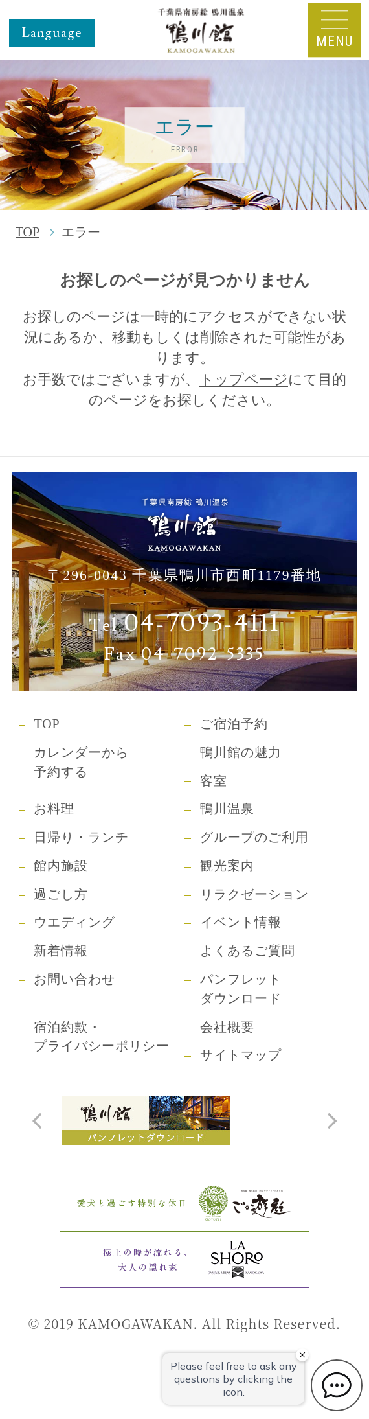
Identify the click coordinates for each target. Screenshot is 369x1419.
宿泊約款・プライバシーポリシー (102, 1037)
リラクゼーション (254, 894)
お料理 (54, 809)
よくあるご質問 (247, 950)
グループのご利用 (254, 837)
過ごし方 (61, 894)
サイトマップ (241, 1055)
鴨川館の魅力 (241, 752)
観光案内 (227, 866)
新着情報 (61, 950)
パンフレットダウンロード (241, 989)
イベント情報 (241, 922)
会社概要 (227, 1027)
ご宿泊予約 (234, 724)
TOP (27, 232)
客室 (213, 781)
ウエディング (74, 922)
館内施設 (61, 866)
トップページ (243, 379)
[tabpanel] (185, 1120)
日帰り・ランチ (81, 837)
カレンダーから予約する (81, 762)
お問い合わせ (74, 979)
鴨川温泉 (227, 809)
